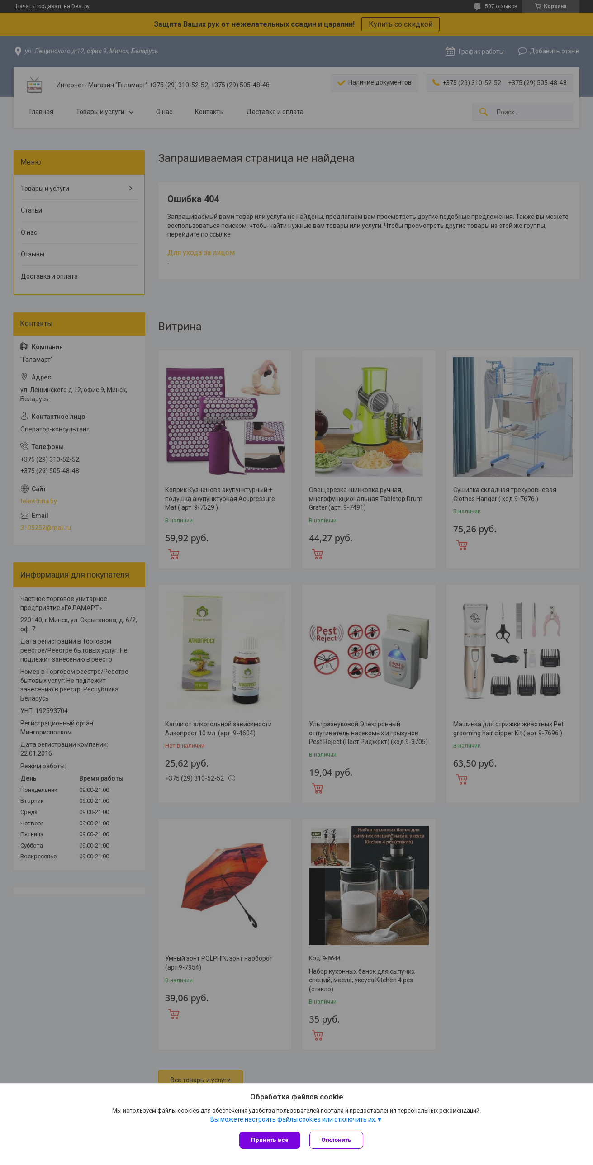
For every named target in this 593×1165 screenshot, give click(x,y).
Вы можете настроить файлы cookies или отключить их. (293, 1119)
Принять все (270, 1140)
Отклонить (336, 1140)
